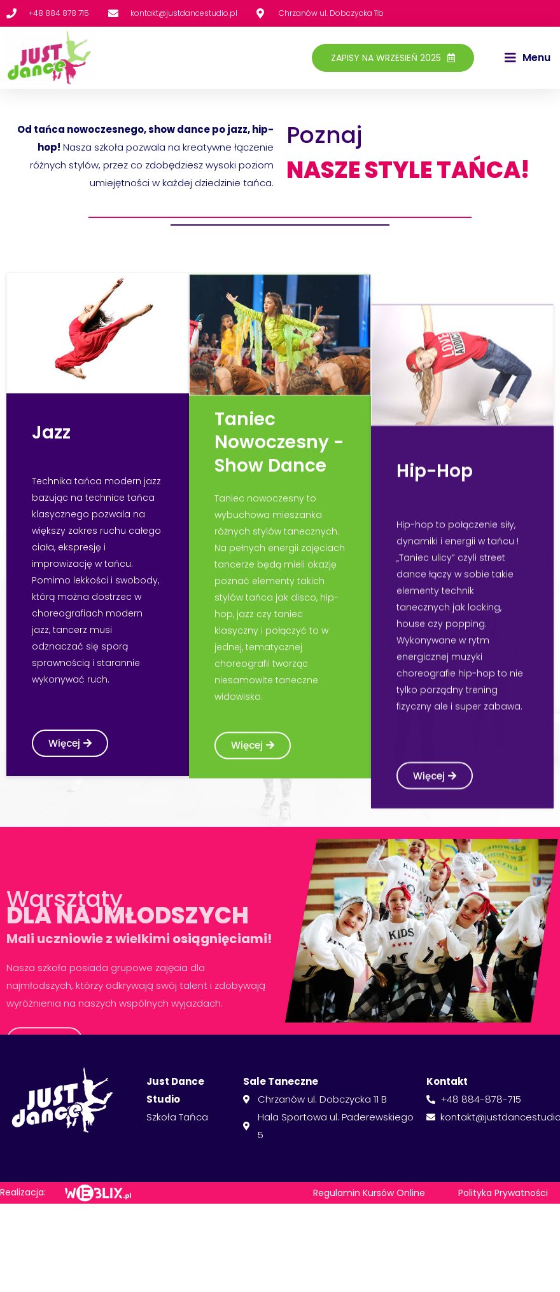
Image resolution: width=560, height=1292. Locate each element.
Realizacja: (23, 1192)
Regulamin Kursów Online (369, 1193)
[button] (527, 58)
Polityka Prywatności (503, 1193)
